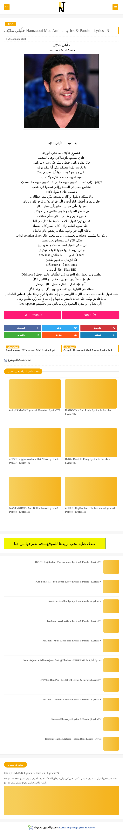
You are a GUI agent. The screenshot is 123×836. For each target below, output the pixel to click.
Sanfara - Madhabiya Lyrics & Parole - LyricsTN (74, 601)
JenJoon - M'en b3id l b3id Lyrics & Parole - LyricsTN (72, 640)
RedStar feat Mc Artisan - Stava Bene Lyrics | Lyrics (73, 738)
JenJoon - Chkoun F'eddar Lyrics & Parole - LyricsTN (71, 699)
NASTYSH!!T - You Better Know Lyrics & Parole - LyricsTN (68, 581)
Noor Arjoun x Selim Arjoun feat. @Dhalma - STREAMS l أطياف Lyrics (62, 660)
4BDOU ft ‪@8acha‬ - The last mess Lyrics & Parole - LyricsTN (68, 562)
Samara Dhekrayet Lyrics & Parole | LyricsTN (76, 719)
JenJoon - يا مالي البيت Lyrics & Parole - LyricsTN (74, 620)
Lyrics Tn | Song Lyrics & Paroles (77, 827)
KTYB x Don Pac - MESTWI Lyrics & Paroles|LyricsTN (70, 679)
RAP (10, 24)
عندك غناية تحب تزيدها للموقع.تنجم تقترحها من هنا (55, 543)
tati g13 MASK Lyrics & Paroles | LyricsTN (34, 410)
